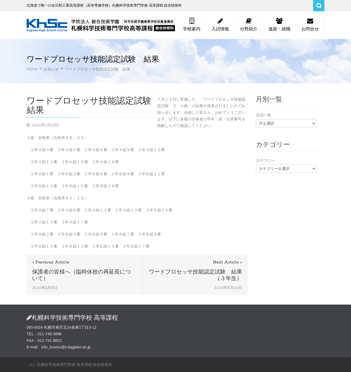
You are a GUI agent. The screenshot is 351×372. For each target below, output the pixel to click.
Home (32, 69)
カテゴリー (265, 160)
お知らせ (51, 69)
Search (318, 5)
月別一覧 (263, 115)
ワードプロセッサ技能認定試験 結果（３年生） (195, 275)
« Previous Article (50, 262)
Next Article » (227, 262)
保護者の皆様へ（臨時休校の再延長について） (81, 275)
